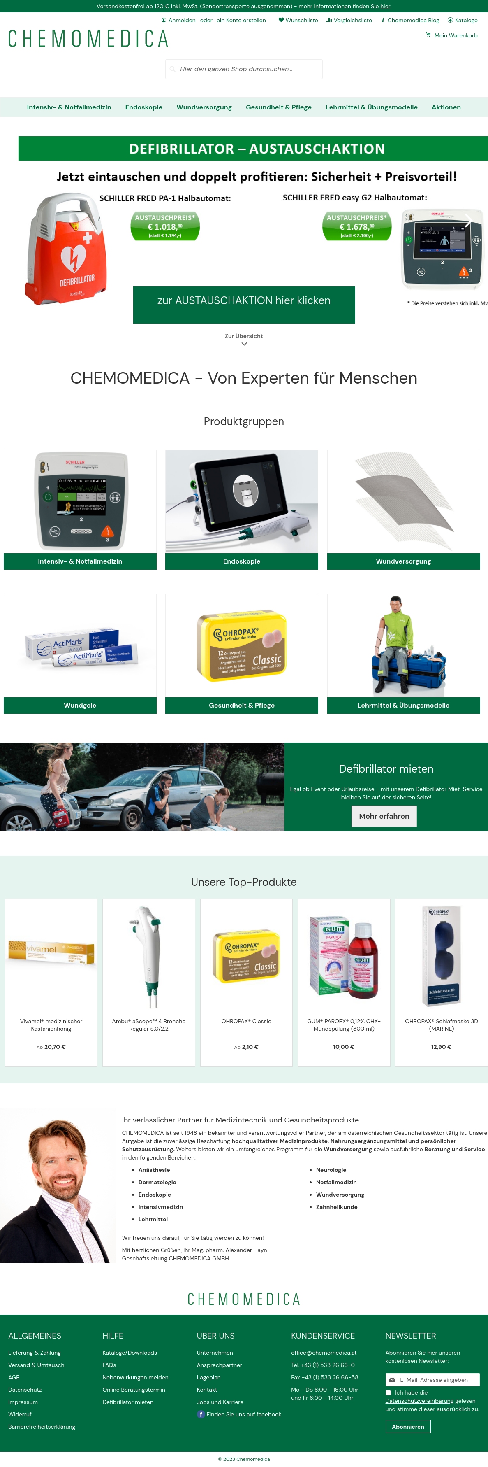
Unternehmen (215, 1352)
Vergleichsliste (353, 20)
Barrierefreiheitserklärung (41, 1426)
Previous (20, 220)
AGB (14, 1377)
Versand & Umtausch (36, 1365)
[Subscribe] (408, 1426)
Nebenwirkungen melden (135, 1377)
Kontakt (208, 1389)
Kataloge (466, 20)
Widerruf (20, 1414)
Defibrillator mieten (127, 1402)
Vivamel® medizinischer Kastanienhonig (51, 1025)
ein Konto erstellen (241, 20)
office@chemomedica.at (324, 1352)
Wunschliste (302, 20)
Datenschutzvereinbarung (420, 1400)
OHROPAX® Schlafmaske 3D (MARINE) (441, 1025)
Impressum (23, 1402)
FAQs (109, 1365)
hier (385, 6)
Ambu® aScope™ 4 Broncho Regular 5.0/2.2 (149, 1025)
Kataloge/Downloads (129, 1352)
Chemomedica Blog (413, 20)
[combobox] (243, 69)
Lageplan (209, 1377)
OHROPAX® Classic (246, 1021)
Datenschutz (25, 1389)
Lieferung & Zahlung (34, 1352)
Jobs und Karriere (220, 1402)
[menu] (244, 107)
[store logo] (88, 38)
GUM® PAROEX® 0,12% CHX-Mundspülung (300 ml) (344, 1025)
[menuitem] (69, 107)
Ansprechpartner (220, 1365)
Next (467, 220)
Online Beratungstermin (133, 1389)
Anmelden (182, 20)
